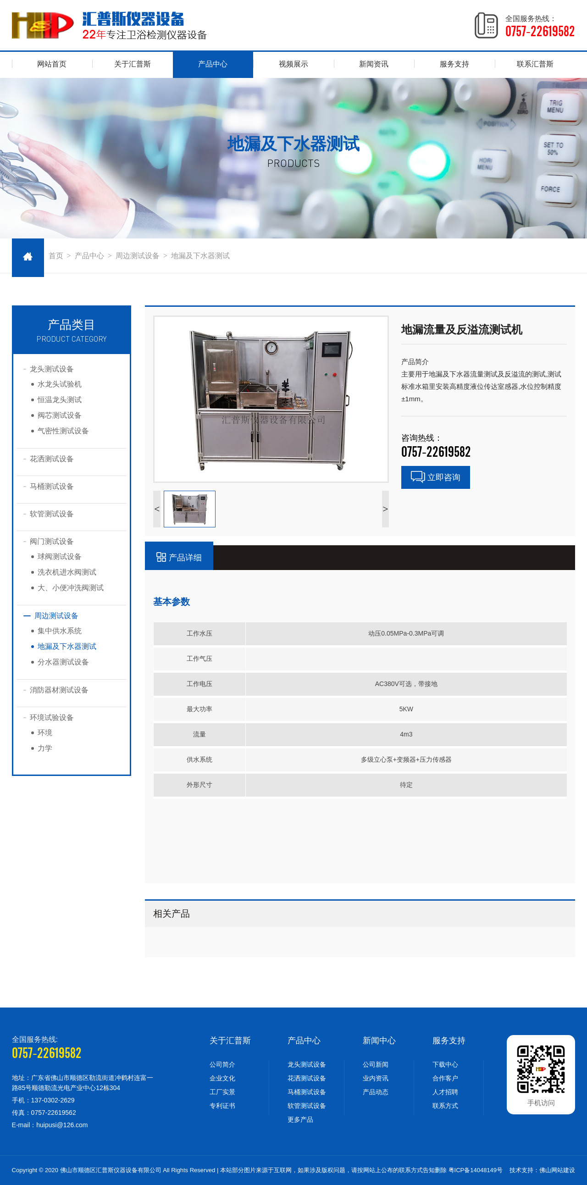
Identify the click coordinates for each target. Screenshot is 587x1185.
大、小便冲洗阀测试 (71, 588)
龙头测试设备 (52, 369)
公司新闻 (375, 1064)
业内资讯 (375, 1078)
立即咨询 (435, 477)
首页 (56, 256)
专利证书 (222, 1105)
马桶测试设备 (52, 486)
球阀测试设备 (60, 556)
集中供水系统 (60, 631)
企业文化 (222, 1078)
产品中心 (212, 64)
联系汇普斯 (535, 64)
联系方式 (445, 1105)
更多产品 (300, 1119)
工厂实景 (222, 1092)
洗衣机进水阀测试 (67, 572)
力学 (45, 748)
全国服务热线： (540, 27)
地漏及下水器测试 (200, 256)
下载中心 (445, 1064)
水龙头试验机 (60, 384)
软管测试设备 (52, 514)
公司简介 (222, 1064)
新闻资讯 (373, 64)
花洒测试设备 (52, 459)
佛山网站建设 (557, 1170)
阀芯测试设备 (60, 415)
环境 (45, 732)
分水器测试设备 (63, 662)
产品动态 (375, 1092)
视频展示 (293, 64)
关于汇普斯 (132, 64)
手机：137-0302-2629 (43, 1100)
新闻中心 (379, 1040)
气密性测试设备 (63, 431)
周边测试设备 (138, 256)
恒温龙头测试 (60, 400)
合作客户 (445, 1078)
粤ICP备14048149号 (476, 1170)
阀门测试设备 (52, 541)
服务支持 (454, 64)
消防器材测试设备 (59, 690)
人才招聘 (445, 1092)
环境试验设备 (52, 717)
